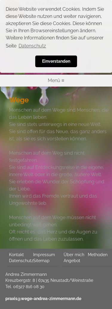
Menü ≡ (56, 80)
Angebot (72, 260)
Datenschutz (21, 260)
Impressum (44, 254)
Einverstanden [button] (56, 61)
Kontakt (16, 254)
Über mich (74, 254)
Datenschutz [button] (32, 46)
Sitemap (41, 260)
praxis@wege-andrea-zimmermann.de (43, 298)
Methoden (98, 254)
